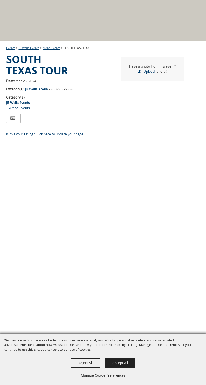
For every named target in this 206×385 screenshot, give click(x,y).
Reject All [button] (85, 362)
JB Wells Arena (36, 89)
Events (10, 48)
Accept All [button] (120, 362)
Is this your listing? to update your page (44, 134)
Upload (149, 71)
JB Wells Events (29, 48)
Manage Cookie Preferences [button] (103, 375)
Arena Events (51, 48)
